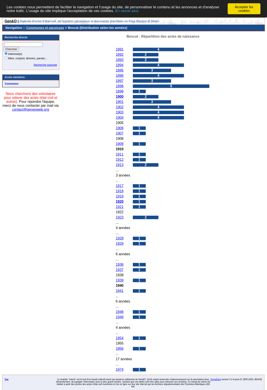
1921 (120, 207)
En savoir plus (127, 11)
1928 (120, 238)
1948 (120, 312)
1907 (120, 133)
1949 (120, 317)
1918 (120, 191)
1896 (120, 75)
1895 (120, 70)
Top (7, 379)
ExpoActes (215, 379)
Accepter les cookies (244, 9)
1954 (120, 338)
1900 (120, 96)
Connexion (11, 83)
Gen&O (11, 21)
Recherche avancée (45, 64)
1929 (120, 243)
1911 (120, 154)
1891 (120, 49)
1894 (120, 65)
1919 (120, 196)
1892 (120, 54)
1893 (120, 60)
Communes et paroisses (45, 28)
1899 (120, 91)
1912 (120, 159)
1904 (120, 117)
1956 (120, 348)
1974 (120, 369)
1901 (120, 102)
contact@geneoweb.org (30, 109)
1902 (120, 107)
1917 (120, 186)
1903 (120, 112)
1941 (120, 291)
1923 (120, 217)
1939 (120, 280)
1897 (120, 81)
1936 (120, 264)
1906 (120, 128)
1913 (120, 165)
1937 (120, 270)
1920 (120, 201)
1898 (120, 86)
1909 (120, 144)
